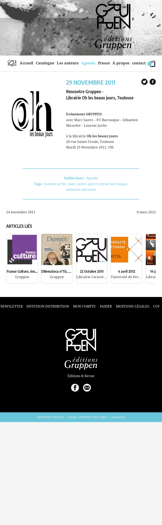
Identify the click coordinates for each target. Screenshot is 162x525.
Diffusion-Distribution (47, 306)
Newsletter (11, 306)
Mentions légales (132, 306)
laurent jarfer (55, 184)
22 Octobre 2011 (92, 271)
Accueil (26, 62)
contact (139, 62)
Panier (106, 306)
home (12, 62)
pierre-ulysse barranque (107, 184)
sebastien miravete (81, 189)
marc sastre (77, 184)
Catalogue (45, 62)
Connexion (118, 417)
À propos (121, 62)
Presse (104, 62)
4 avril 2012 (126, 271)
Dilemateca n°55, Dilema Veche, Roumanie (56, 271)
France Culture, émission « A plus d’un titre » (22, 271)
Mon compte (84, 306)
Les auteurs (68, 62)
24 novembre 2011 (20, 212)
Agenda (88, 62)
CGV (156, 306)
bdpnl (103, 417)
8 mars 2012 (146, 212)
